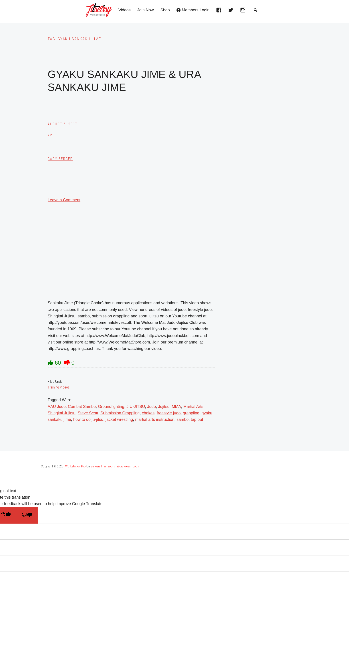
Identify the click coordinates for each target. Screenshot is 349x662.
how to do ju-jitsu (88, 419)
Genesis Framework (103, 466)
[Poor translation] (27, 515)
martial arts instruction (154, 419)
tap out (197, 419)
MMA (176, 406)
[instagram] (244, 11)
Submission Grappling (120, 413)
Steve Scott (88, 413)
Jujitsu (163, 406)
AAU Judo (57, 406)
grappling (191, 413)
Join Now (145, 10)
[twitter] (232, 11)
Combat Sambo (82, 406)
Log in (136, 466)
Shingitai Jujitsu (61, 413)
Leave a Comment (64, 200)
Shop (165, 10)
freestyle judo (169, 413)
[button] (255, 10)
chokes (148, 413)
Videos (124, 10)
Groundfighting (111, 406)
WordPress (124, 466)
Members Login (195, 10)
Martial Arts (193, 406)
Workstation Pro (75, 466)
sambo (183, 419)
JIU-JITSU (135, 406)
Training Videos (59, 387)
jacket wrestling (119, 419)
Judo (151, 406)
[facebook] (220, 11)
